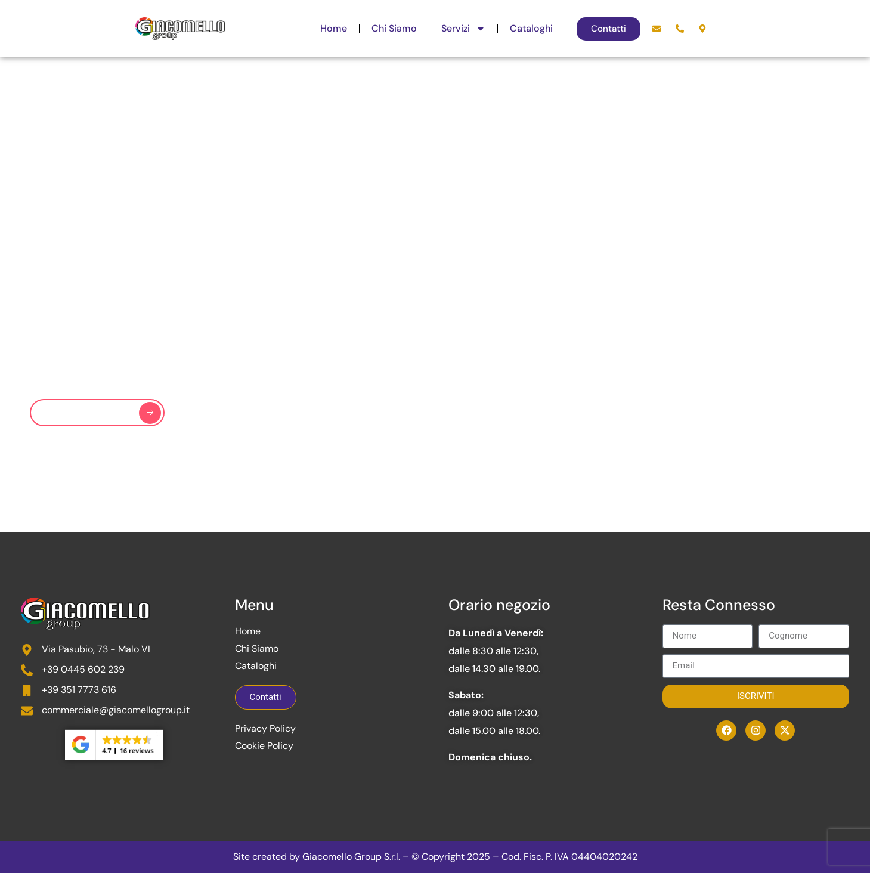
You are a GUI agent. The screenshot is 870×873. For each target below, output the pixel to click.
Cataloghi (531, 28)
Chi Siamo (394, 28)
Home (333, 28)
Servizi (463, 28)
